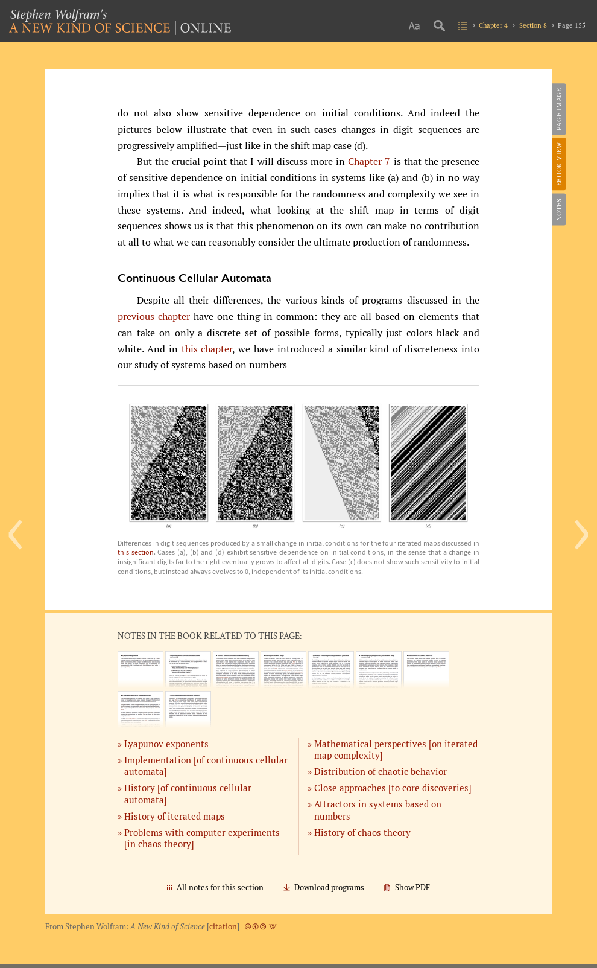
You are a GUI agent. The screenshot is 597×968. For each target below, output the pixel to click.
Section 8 (533, 25)
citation (223, 927)
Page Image (558, 109)
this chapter (207, 349)
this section (136, 551)
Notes (558, 209)
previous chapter (154, 316)
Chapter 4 (493, 25)
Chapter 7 (369, 161)
